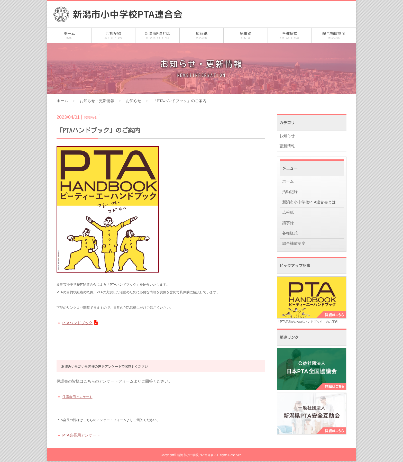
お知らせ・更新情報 (97, 100)
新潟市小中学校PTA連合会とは (309, 203)
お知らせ (133, 100)
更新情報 (287, 146)
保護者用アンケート (77, 396)
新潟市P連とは (157, 36)
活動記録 (113, 36)
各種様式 (290, 36)
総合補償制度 (334, 36)
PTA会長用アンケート (81, 435)
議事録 (246, 36)
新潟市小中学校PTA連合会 (195, 456)
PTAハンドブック (77, 322)
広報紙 (202, 36)
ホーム (69, 36)
